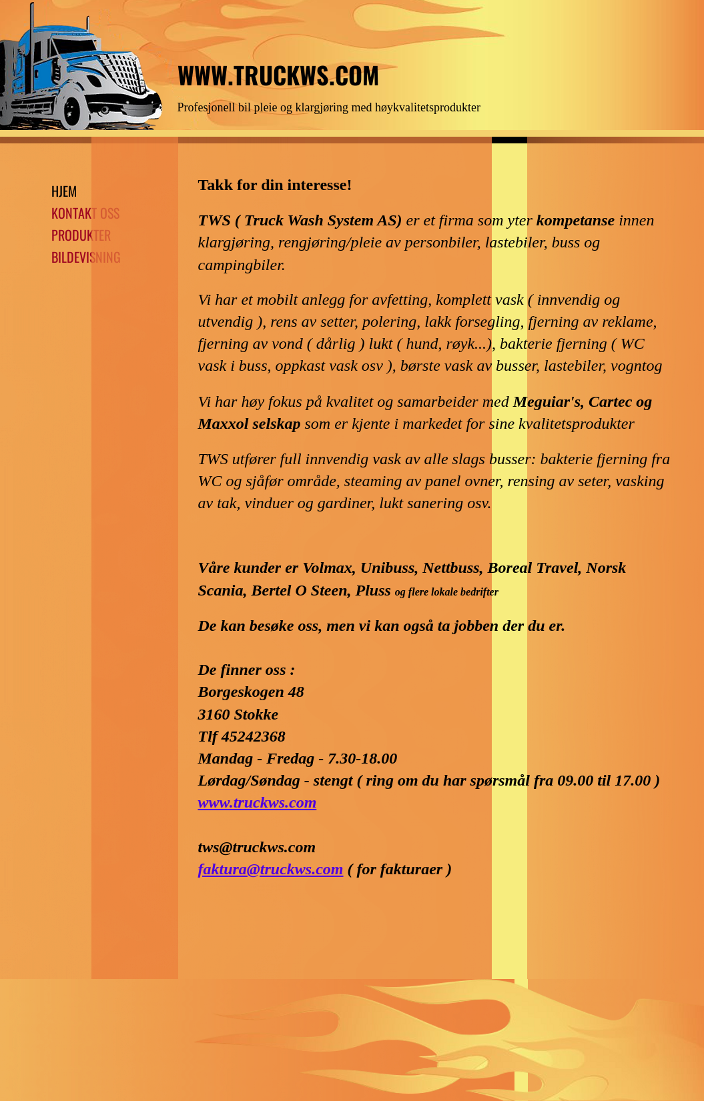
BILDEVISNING (86, 257)
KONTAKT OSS (85, 213)
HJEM (64, 191)
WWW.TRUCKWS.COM (278, 74)
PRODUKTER (81, 235)
